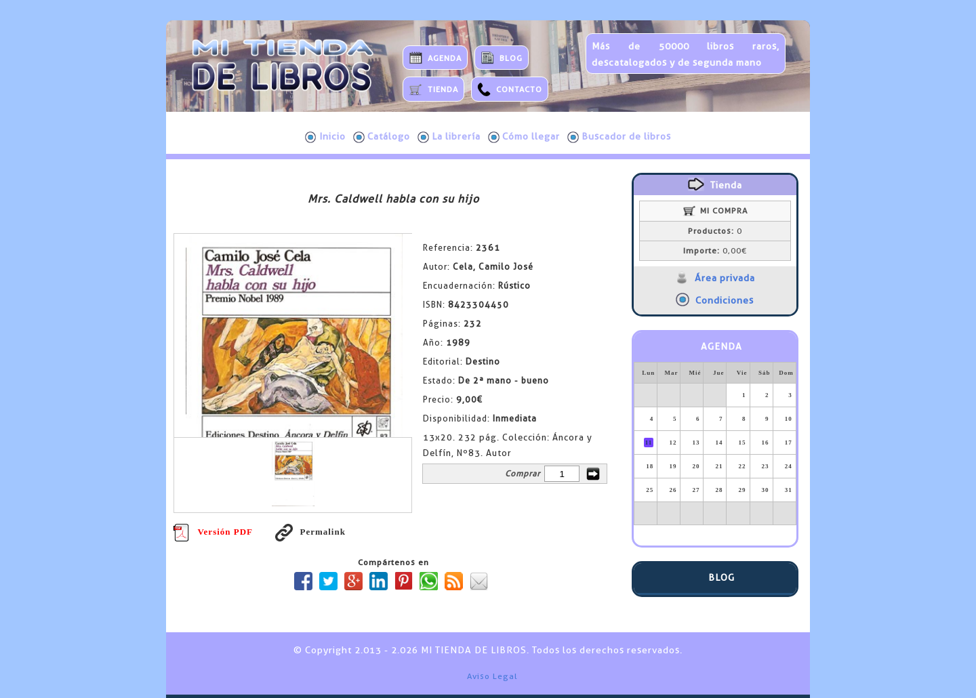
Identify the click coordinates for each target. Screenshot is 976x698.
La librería (449, 137)
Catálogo (381, 137)
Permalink (310, 532)
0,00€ (715, 250)
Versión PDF (213, 532)
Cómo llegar (524, 137)
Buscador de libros (619, 137)
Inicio (325, 137)
